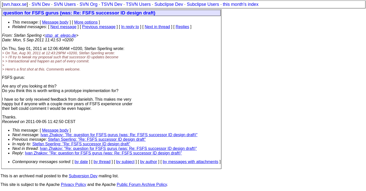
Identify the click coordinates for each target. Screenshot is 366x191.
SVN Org (88, 4)
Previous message (99, 27)
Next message (63, 27)
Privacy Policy (73, 184)
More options (86, 22)
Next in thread (157, 27)
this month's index (240, 4)
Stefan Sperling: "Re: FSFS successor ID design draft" (97, 139)
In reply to (130, 27)
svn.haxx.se (15, 4)
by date (81, 162)
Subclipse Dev (169, 4)
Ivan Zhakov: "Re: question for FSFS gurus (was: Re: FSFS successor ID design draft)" (118, 135)
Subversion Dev (83, 176)
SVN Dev (41, 4)
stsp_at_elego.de (60, 35)
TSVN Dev (111, 4)
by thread (102, 162)
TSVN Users (138, 4)
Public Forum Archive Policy (142, 184)
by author (148, 162)
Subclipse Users (203, 4)
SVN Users (65, 4)
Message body (55, 22)
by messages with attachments (190, 162)
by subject (125, 162)
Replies (182, 27)
